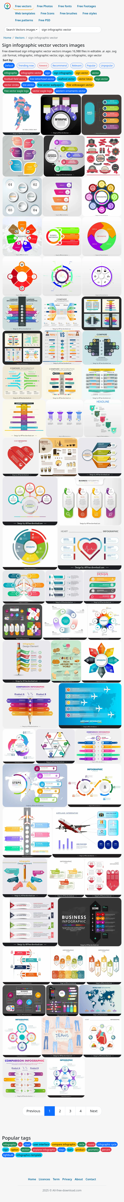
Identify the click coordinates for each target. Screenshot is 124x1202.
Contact (91, 1179)
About (79, 1179)
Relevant (77, 65)
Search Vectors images (20, 30)
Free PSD (44, 20)
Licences (44, 1179)
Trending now (26, 65)
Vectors (19, 38)
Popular (91, 65)
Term (56, 1179)
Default (9, 65)
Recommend (60, 65)
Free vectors (23, 6)
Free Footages (86, 6)
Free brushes (68, 13)
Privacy (67, 1179)
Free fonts (65, 6)
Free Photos (45, 6)
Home (7, 38)
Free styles (90, 13)
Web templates (25, 13)
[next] (94, 1111)
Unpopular (107, 65)
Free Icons (47, 13)
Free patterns (24, 20)
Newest (43, 65)
